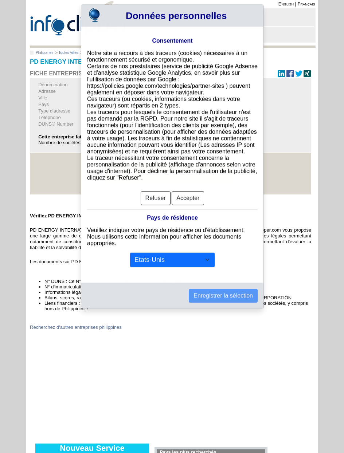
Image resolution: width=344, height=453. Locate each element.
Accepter (187, 187)
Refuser (155, 187)
